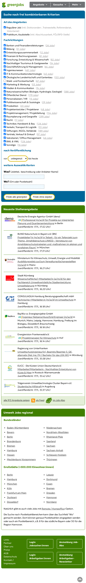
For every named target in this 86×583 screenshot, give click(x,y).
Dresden (50, 492)
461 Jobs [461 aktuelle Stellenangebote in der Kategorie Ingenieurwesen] (30, 70)
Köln (9, 488)
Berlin (10, 436)
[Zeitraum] (18, 159)
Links (6, 539)
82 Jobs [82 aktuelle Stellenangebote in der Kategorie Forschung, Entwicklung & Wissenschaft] (55, 59)
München (12, 483)
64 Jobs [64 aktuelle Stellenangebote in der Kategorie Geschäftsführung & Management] (49, 66)
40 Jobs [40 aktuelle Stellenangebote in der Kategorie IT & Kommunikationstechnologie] (48, 73)
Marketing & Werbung (18, 84)
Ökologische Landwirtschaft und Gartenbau (29, 77)
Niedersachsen (54, 427)
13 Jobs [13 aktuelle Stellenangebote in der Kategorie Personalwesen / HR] (34, 98)
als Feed (40, 400)
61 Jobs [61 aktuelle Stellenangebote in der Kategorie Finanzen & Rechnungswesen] (43, 56)
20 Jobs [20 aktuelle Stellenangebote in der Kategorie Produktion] (25, 105)
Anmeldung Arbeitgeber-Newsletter (66, 558)
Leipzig (50, 474)
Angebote (40, 4)
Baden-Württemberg (18, 427)
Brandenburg (14, 441)
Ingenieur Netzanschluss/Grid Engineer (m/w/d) (47, 317)
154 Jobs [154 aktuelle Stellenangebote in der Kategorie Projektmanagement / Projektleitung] (51, 113)
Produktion (12, 105)
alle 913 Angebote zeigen (17, 400)
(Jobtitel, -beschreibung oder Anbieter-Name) (31, 171)
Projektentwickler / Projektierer (22, 109)
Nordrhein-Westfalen (57, 432)
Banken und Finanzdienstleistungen (25, 45)
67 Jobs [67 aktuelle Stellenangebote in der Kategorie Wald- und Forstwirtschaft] (40, 81)
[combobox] (24, 187)
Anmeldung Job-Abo (68, 544)
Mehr (77, 4)
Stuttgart (12, 497)
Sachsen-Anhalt (54, 450)
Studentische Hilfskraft (30, 386)
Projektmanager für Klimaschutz (39, 337)
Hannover (51, 497)
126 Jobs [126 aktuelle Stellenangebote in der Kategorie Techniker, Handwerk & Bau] (42, 123)
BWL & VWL (12, 141)
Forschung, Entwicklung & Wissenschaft (27, 59)
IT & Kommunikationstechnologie (24, 73)
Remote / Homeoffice (53, 508)
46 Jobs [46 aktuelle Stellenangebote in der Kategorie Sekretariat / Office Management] (48, 138)
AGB (6, 553)
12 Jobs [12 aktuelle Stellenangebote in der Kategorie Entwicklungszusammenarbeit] (44, 52)
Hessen (11, 454)
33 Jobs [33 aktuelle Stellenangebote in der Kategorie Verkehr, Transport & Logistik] (43, 127)
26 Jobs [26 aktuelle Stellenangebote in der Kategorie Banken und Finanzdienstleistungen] (50, 45)
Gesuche (60, 4)
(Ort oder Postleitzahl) (18, 181)
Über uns (8, 546)
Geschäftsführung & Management (24, 66)
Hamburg (12, 450)
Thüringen (51, 459)
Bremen (11, 445)
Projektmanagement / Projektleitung (25, 113)
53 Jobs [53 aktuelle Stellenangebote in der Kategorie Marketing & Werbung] (36, 84)
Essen (49, 483)
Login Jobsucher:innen (39, 544)
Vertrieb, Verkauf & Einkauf (20, 134)
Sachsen (50, 445)
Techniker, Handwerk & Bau (20, 123)
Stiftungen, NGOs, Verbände (21, 130)
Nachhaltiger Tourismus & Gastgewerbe (27, 63)
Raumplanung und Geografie (21, 116)
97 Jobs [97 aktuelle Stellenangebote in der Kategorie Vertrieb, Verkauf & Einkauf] (41, 134)
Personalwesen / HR (16, 98)
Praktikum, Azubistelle (38, 34)
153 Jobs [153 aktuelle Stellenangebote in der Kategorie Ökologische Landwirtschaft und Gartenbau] (59, 77)
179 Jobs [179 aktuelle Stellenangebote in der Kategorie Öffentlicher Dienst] (33, 95)
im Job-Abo (59, 400)
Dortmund (51, 479)
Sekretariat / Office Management (23, 138)
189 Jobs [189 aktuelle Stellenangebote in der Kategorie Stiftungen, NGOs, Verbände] (43, 130)
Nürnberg (51, 501)
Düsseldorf (12, 501)
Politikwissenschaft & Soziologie (23, 102)
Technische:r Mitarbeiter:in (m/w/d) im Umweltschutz (45, 299)
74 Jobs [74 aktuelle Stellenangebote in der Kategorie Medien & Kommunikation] (40, 88)
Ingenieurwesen (14, 70)
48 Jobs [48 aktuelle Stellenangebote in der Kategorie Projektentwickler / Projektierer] (45, 109)
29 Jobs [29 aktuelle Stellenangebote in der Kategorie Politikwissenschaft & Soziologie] (46, 102)
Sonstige (11, 144)
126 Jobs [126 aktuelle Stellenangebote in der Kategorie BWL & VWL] (26, 141)
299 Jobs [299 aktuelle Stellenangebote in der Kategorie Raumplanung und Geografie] (44, 116)
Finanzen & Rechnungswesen (21, 56)
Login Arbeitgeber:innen (40, 556)
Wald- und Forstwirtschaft (20, 81)
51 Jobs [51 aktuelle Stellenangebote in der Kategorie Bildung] (21, 49)
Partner (7, 543)
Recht (9, 120)
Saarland (51, 441)
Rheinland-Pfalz (54, 436)
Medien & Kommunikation (20, 88)
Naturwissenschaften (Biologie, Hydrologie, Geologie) (34, 91)
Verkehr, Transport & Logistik (21, 127)
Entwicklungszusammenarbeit (22, 52)
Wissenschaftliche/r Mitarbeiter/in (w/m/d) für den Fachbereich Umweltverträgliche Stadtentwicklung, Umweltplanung (44, 282)
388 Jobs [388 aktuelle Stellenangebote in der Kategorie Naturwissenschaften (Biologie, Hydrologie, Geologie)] (69, 91)
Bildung (10, 49)
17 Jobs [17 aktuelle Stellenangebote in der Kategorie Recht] (19, 120)
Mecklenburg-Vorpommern (21, 459)
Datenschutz (10, 556)
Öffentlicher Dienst (16, 95)
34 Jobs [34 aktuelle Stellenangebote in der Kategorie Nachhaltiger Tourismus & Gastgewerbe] (54, 63)
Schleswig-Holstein (56, 454)
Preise (7, 549)
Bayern (10, 432)
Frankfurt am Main (16, 492)
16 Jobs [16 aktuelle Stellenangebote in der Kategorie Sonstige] (22, 144)
